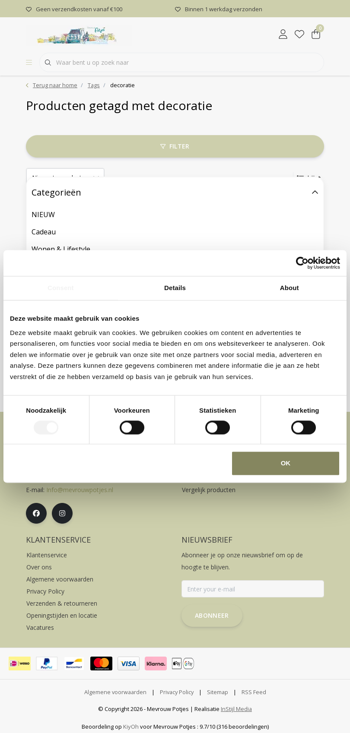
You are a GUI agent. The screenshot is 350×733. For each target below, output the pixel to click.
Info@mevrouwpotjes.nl (79, 490)
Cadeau (44, 232)
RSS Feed (254, 692)
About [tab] (289, 287)
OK (286, 463)
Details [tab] (175, 287)
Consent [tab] (61, 287)
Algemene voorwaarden (115, 692)
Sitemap (217, 692)
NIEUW (43, 214)
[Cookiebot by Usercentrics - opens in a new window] (302, 262)
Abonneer (212, 615)
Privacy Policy (177, 692)
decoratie (122, 85)
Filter (174, 146)
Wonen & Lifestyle (61, 249)
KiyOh (131, 726)
